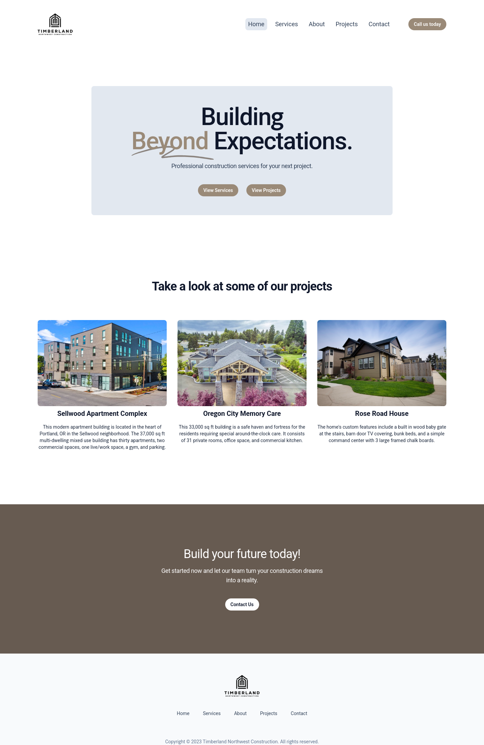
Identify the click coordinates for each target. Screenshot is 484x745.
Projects (346, 24)
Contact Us (242, 604)
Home (256, 24)
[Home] (55, 24)
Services (286, 24)
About (317, 24)
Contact (379, 24)
